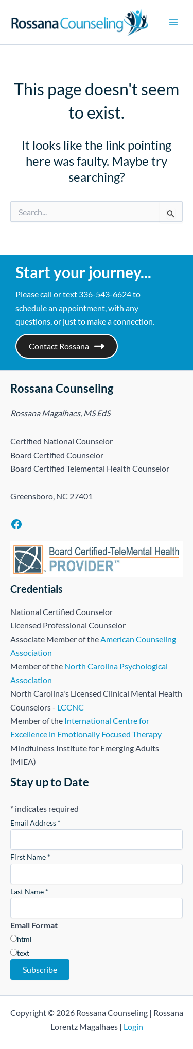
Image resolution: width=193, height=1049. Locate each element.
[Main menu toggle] (173, 22)
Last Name (29, 891)
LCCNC (70, 707)
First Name (30, 856)
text (23, 952)
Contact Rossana (66, 346)
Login (133, 1026)
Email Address (35, 822)
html (24, 938)
